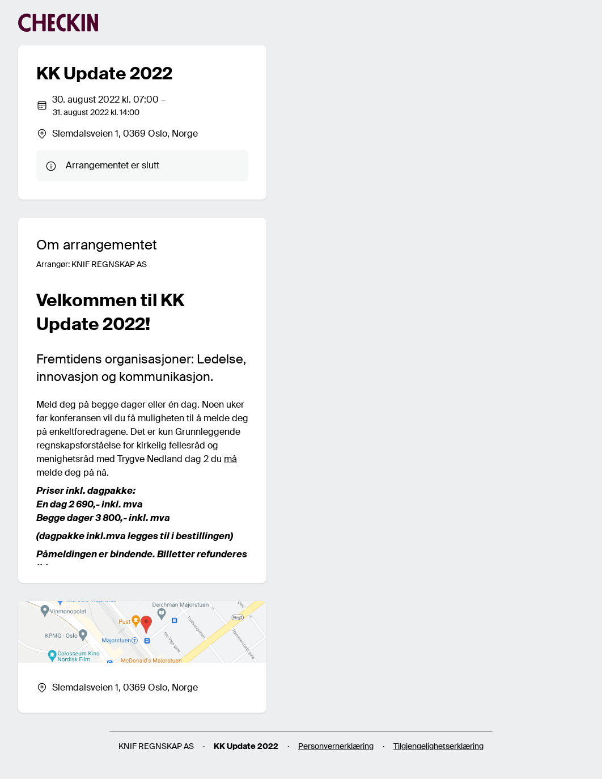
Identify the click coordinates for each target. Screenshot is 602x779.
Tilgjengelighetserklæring (438, 746)
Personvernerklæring (336, 746)
